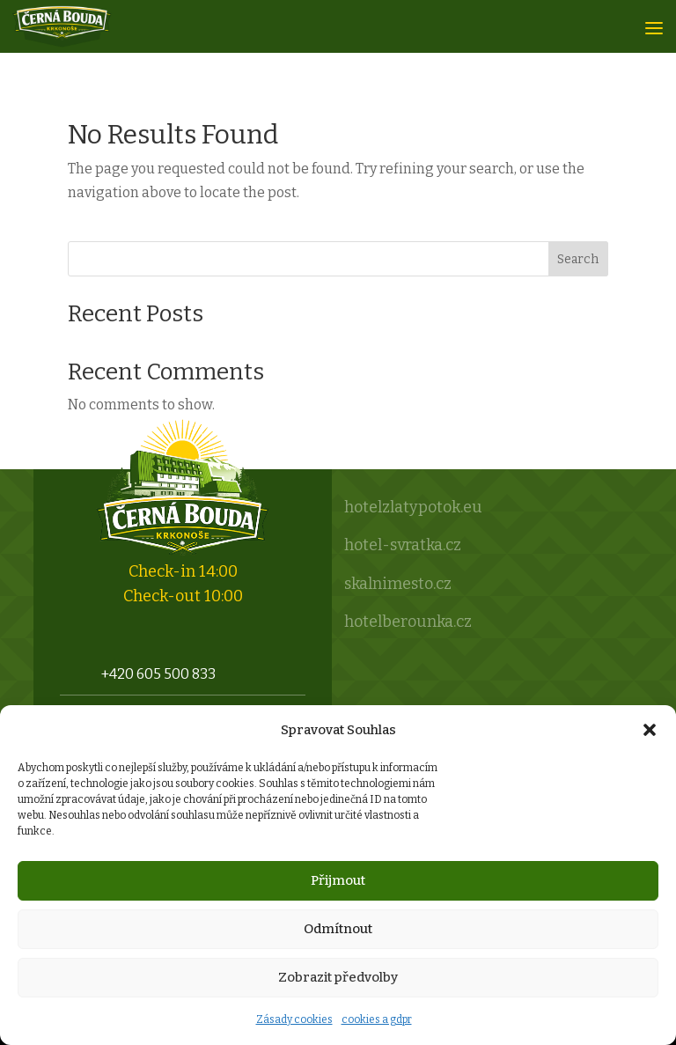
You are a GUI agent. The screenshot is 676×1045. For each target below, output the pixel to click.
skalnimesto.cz (398, 583)
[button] (649, 730)
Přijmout (338, 880)
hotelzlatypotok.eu (413, 507)
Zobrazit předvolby (338, 977)
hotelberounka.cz (408, 621)
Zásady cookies (294, 1019)
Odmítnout (338, 929)
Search (578, 259)
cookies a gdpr (377, 1019)
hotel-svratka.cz (402, 545)
